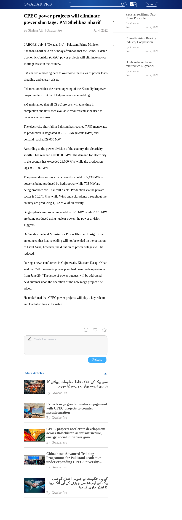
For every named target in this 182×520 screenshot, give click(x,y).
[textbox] (97, 4)
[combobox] (97, 4)
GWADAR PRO (38, 4)
